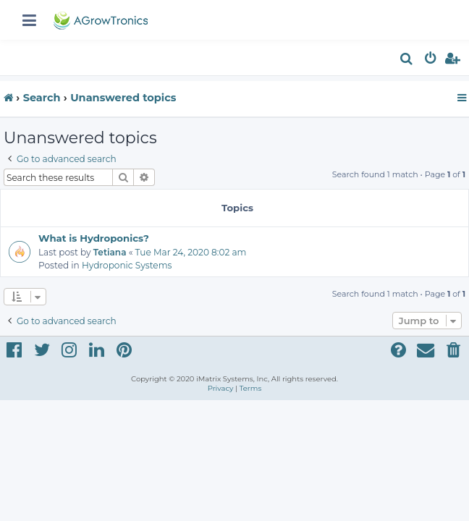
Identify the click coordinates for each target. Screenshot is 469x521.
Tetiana (110, 252)
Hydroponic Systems (127, 265)
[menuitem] (407, 60)
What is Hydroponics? (93, 238)
